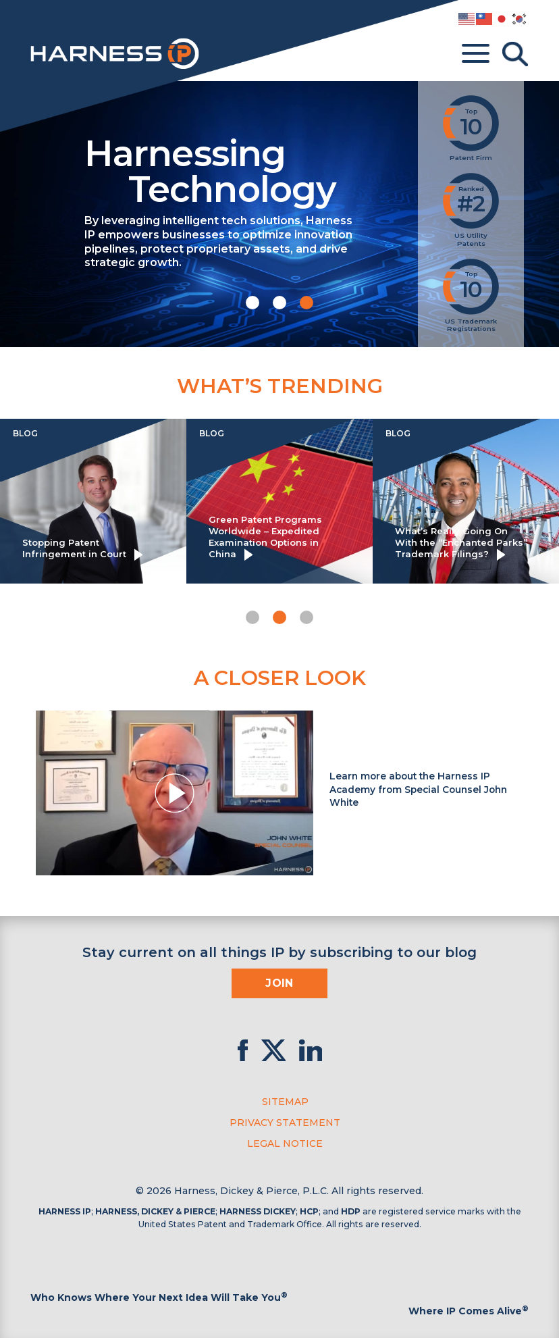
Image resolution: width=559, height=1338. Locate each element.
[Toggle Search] (515, 54)
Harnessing (249, 169)
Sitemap (285, 1102)
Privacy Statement (285, 1122)
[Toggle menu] (475, 54)
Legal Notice (285, 1143)
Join (279, 983)
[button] (252, 302)
